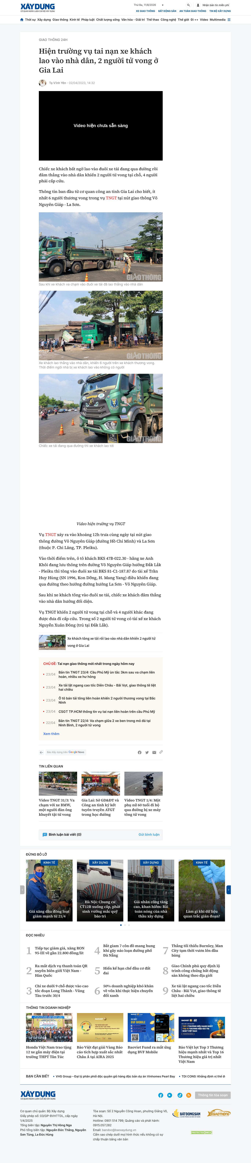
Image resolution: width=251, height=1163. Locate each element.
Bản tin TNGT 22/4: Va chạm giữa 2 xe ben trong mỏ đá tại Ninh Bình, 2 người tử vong (104, 723)
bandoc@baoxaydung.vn (119, 1130)
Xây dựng (44, 19)
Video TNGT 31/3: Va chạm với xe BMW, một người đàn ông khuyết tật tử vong (57, 807)
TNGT (111, 198)
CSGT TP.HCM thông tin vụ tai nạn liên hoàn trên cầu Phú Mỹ (107, 712)
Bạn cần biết (37, 1076)
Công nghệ (168, 19)
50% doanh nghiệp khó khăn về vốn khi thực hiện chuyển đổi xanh (128, 991)
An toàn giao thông (192, 11)
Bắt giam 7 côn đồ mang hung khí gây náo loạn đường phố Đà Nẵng (129, 950)
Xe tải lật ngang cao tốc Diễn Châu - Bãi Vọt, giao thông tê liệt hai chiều (107, 688)
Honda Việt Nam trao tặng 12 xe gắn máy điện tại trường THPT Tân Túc (48, 1052)
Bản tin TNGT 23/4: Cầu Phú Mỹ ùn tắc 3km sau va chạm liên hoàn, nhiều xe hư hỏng (107, 675)
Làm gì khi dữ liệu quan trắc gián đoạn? (201, 914)
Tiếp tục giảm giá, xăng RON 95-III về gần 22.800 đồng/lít (59, 950)
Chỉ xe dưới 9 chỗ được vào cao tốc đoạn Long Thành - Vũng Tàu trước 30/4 (61, 991)
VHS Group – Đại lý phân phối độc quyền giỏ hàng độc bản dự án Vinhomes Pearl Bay (115, 1076)
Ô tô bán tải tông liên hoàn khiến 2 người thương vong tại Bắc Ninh (107, 701)
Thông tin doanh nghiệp (48, 1008)
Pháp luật (88, 19)
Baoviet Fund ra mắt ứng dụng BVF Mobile (149, 1049)
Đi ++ (194, 19)
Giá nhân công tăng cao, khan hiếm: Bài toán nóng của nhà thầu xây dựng (151, 909)
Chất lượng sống (108, 19)
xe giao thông (145, 11)
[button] (121, 925)
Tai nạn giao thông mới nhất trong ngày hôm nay (96, 664)
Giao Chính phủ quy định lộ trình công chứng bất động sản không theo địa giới (195, 970)
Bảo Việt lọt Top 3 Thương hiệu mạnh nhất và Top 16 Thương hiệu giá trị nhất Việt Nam (201, 1054)
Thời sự (30, 19)
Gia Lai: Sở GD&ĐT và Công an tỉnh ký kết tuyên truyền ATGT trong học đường (100, 807)
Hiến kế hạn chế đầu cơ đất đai (126, 970)
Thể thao (152, 19)
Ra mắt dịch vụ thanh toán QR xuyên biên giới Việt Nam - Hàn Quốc (61, 970)
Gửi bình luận (149, 835)
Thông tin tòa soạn (213, 1095)
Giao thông (60, 19)
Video (204, 19)
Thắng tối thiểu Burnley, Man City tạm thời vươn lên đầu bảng (197, 950)
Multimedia (218, 19)
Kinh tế (75, 19)
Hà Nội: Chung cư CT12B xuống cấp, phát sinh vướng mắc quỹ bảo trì (100, 909)
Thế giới (183, 19)
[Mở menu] (229, 20)
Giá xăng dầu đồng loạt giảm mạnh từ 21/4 (49, 914)
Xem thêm (51, 734)
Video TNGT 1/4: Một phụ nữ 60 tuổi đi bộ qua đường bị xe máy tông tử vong (142, 807)
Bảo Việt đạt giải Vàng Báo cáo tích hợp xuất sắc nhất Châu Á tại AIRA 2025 (100, 1052)
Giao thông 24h (53, 40)
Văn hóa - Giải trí (133, 19)
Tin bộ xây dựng (220, 11)
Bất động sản (167, 11)
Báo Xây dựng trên (66, 752)
